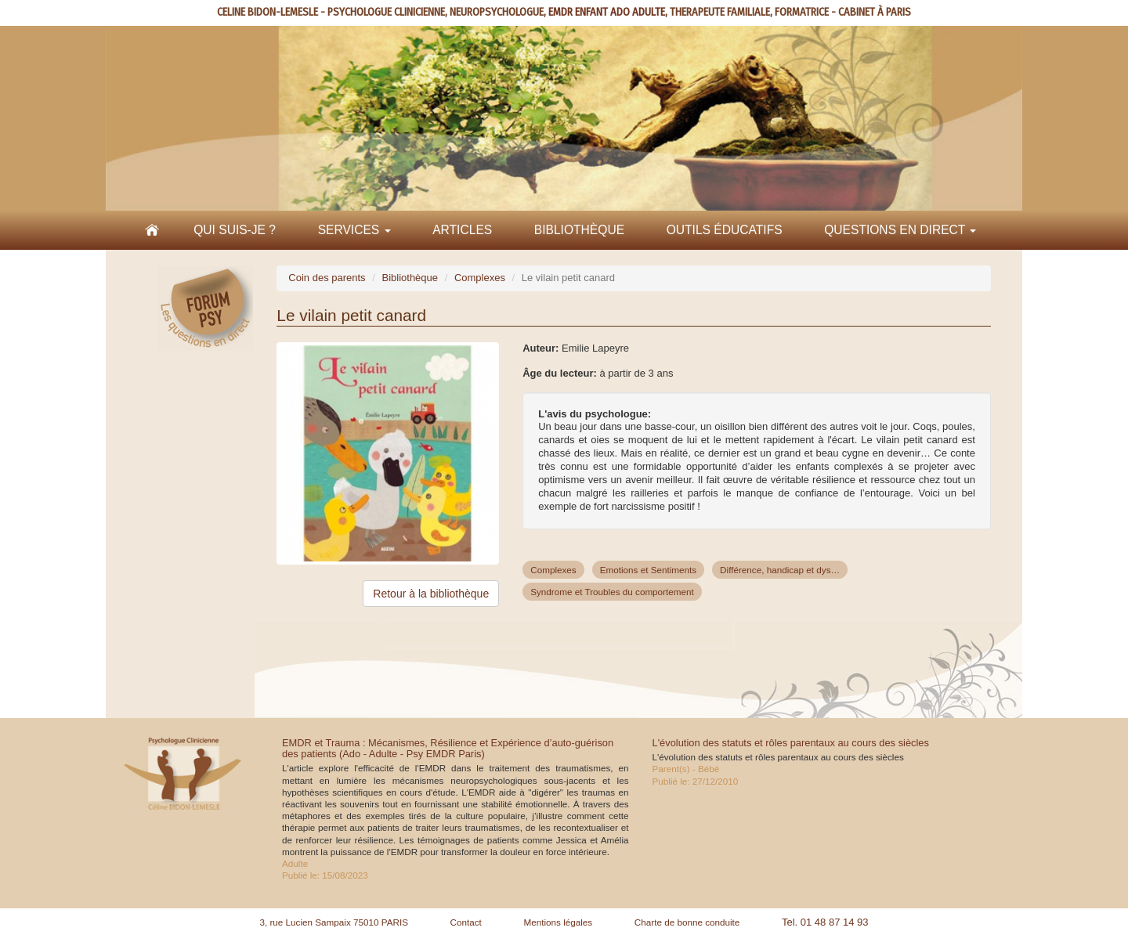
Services (354, 229)
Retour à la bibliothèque (431, 593)
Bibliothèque (579, 229)
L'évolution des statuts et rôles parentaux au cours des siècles (791, 743)
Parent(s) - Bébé (686, 769)
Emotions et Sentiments (648, 570)
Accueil (152, 230)
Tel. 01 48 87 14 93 (825, 922)
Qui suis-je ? (234, 229)
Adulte (295, 863)
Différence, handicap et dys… (780, 570)
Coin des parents (326, 277)
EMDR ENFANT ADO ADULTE (606, 12)
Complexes (479, 277)
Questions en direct (900, 229)
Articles (462, 229)
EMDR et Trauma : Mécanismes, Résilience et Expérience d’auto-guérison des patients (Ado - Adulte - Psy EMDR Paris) (447, 748)
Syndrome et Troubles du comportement (612, 592)
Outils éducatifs (725, 229)
